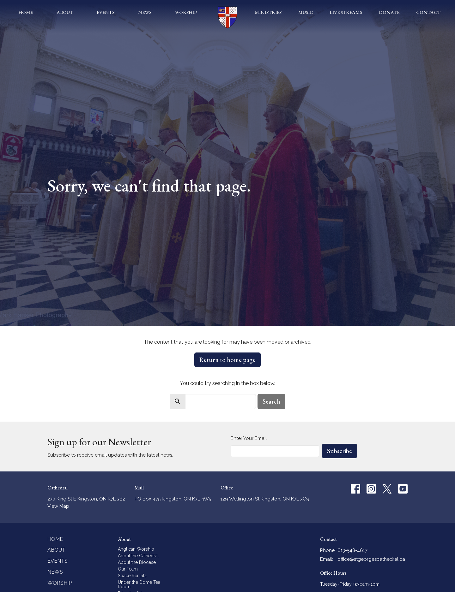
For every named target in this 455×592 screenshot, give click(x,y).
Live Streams (346, 12)
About (65, 12)
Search (271, 401)
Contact (428, 12)
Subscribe (339, 451)
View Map (58, 506)
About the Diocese (137, 562)
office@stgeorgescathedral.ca (371, 559)
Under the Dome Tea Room (139, 584)
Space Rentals (132, 575)
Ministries (268, 12)
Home (25, 12)
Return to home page (227, 360)
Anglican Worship (136, 549)
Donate (389, 12)
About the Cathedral (138, 555)
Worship (186, 12)
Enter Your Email (249, 438)
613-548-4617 (352, 550)
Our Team (128, 568)
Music (305, 12)
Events (105, 12)
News (144, 12)
